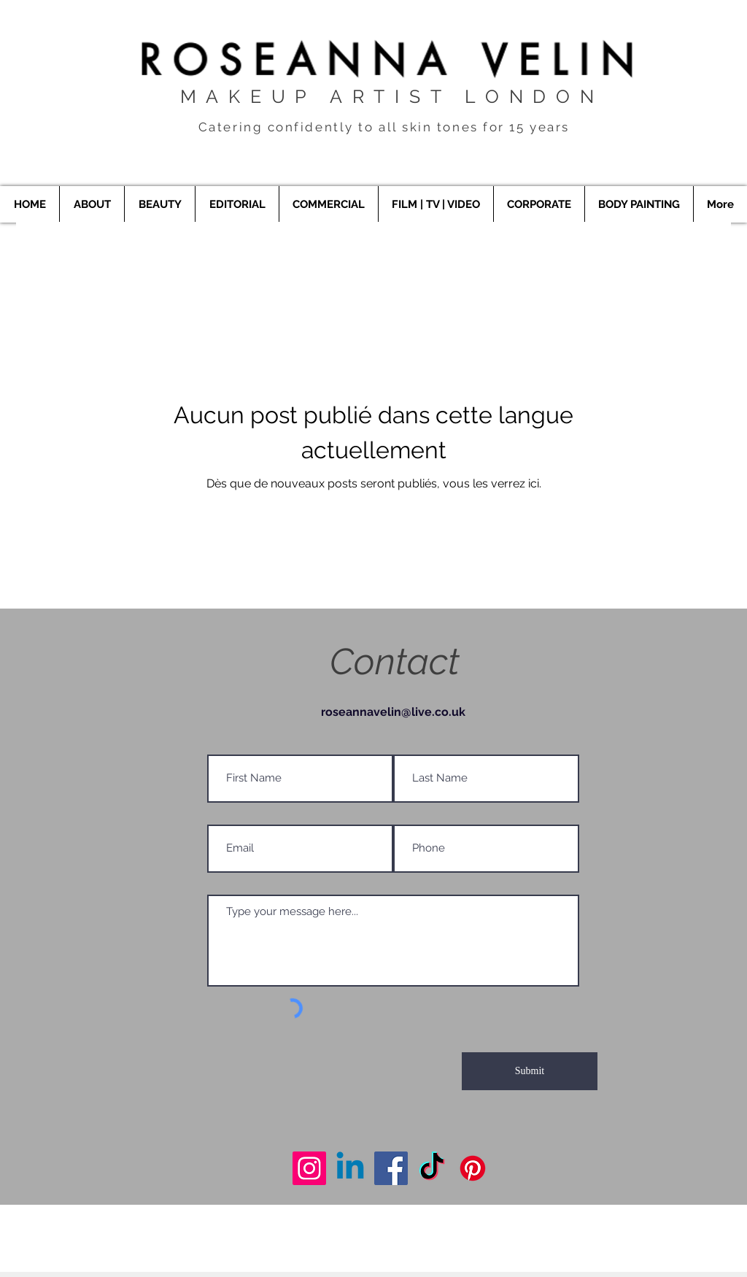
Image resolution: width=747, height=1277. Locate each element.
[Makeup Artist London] (309, 1168)
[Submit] (529, 1071)
